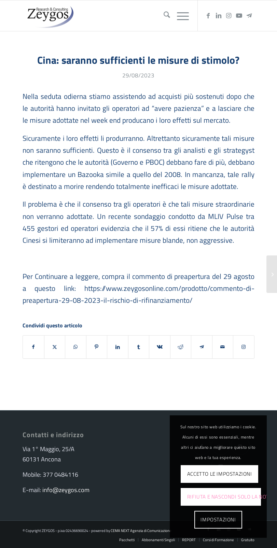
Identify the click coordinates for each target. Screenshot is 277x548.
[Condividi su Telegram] (201, 347)
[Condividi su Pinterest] (96, 347)
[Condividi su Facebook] (33, 347)
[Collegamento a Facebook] (208, 16)
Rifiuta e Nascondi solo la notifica (224, 497)
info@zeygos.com (65, 489)
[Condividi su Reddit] (180, 347)
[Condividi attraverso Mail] (222, 347)
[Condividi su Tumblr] (138, 347)
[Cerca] (163, 15)
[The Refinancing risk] (271, 274)
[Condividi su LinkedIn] (117, 347)
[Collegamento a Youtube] (239, 16)
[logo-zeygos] (49, 15)
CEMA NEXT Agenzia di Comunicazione (141, 530)
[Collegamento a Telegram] (249, 16)
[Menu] (179, 15)
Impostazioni (218, 519)
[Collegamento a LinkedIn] (218, 16)
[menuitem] (163, 15)
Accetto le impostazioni (219, 474)
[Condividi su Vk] (159, 347)
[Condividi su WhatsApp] (75, 347)
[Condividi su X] (54, 347)
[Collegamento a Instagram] (229, 16)
